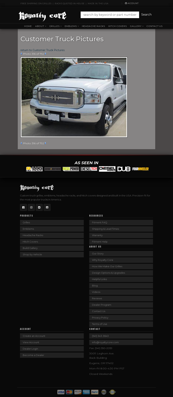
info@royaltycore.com (105, 342)
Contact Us (154, 26)
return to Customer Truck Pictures (43, 50)
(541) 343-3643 (100, 335)
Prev (21, 54)
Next (45, 54)
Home (28, 26)
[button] (115, 15)
